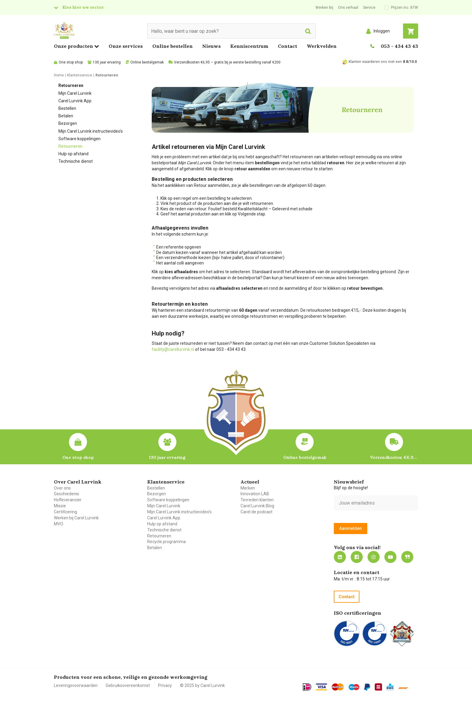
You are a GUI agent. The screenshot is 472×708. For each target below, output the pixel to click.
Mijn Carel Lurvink (75, 93)
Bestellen (67, 108)
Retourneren (70, 146)
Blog (407, 557)
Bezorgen (67, 123)
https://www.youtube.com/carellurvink (390, 557)
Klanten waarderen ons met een (375, 62)
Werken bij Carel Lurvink (76, 517)
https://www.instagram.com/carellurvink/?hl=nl (374, 557)
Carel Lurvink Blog (257, 505)
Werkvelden (322, 46)
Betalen (65, 115)
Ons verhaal (348, 7)
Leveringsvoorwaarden (76, 685)
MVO (58, 523)
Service (369, 7)
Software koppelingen (79, 138)
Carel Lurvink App (75, 100)
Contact (287, 46)
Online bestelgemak (147, 62)
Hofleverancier (68, 499)
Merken (248, 488)
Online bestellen (172, 46)
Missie (60, 505)
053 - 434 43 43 (399, 46)
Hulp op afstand (73, 153)
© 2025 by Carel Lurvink (202, 685)
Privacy (165, 685)
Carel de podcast (256, 511)
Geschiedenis (66, 493)
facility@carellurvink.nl (173, 349)
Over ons (62, 488)
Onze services (126, 46)
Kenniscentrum (249, 46)
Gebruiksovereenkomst (128, 685)
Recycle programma (166, 541)
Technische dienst (75, 161)
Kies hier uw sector (83, 7)
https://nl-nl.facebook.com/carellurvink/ (357, 557)
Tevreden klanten (257, 499)
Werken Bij (324, 7)
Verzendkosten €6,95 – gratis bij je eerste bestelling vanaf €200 (227, 62)
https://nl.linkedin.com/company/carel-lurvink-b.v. (340, 557)
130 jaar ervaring (107, 62)
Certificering (65, 511)
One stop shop (71, 62)
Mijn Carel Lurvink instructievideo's (90, 131)
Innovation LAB (255, 493)
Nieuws (211, 46)
